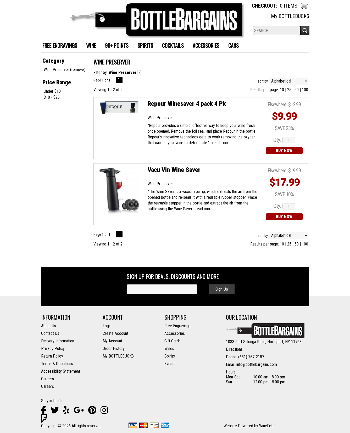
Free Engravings (177, 325)
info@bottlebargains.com (256, 364)
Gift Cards (172, 340)
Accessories (204, 46)
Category (53, 60)
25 (289, 89)
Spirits (143, 46)
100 (305, 89)
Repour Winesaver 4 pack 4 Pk (187, 103)
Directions (234, 349)
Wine (89, 46)
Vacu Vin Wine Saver (174, 169)
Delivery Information (57, 340)
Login (107, 325)
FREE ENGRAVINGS (59, 45)
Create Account (115, 333)
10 (282, 89)
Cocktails (171, 46)
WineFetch (267, 425)
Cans (231, 46)
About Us (48, 325)
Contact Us (50, 333)
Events (169, 363)
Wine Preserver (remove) (64, 69)
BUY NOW (284, 150)
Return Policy (52, 356)
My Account (112, 340)
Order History (114, 348)
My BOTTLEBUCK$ (290, 16)
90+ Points (117, 45)
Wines (169, 348)
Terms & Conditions (57, 363)
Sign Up (221, 289)
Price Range (56, 82)
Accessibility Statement (60, 371)
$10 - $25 (52, 97)
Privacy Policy (53, 348)
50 (297, 89)
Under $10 (52, 91)
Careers (47, 378)
